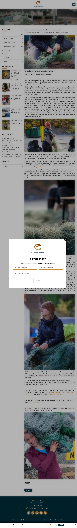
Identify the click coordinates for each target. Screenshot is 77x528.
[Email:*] (38, 274)
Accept (61, 525)
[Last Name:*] (51, 268)
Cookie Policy (53, 525)
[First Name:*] (25, 268)
